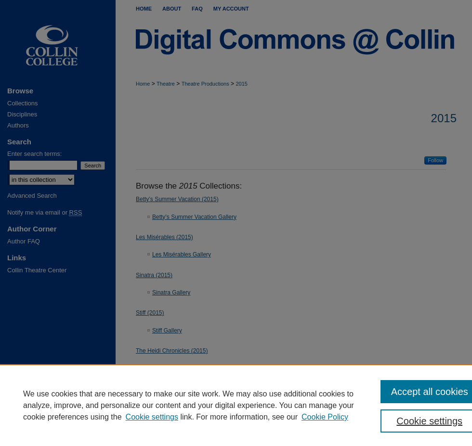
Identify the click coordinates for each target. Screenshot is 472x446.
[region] (236, 405)
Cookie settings (152, 417)
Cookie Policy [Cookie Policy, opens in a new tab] (325, 417)
